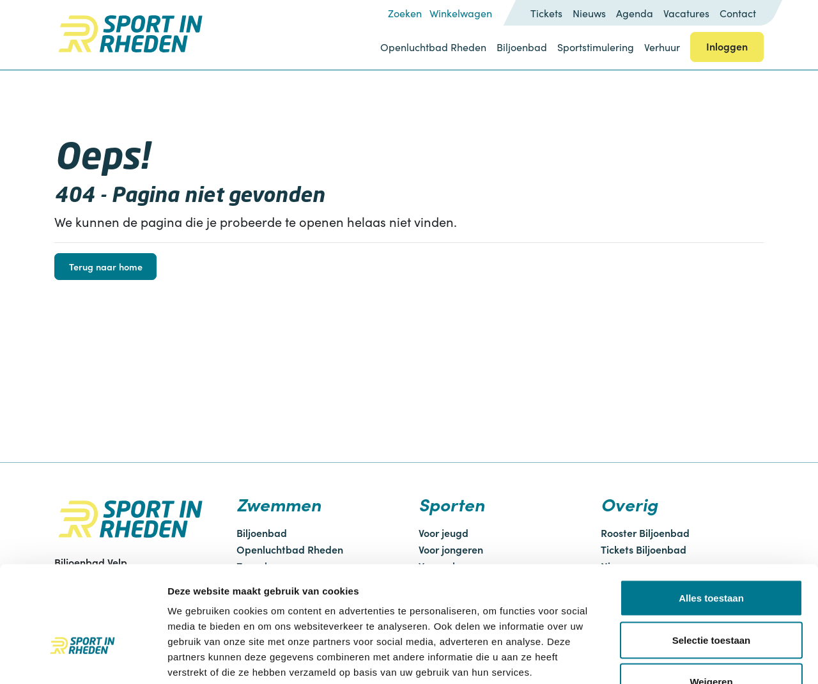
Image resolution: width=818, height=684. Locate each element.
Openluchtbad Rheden (433, 47)
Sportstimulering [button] (595, 47)
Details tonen (690, 658)
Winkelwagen (460, 13)
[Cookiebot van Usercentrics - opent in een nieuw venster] (83, 659)
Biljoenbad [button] (522, 47)
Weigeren (711, 600)
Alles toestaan (711, 516)
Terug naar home (106, 266)
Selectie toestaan (711, 558)
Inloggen (727, 46)
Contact (738, 13)
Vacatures (686, 13)
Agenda (634, 13)
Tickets (546, 13)
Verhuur (662, 47)
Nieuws (589, 13)
